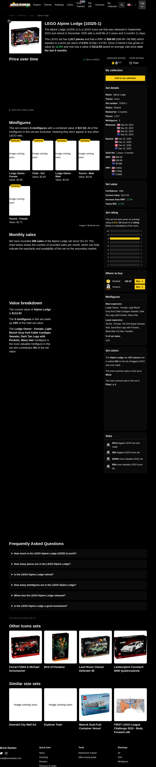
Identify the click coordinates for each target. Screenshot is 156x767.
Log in (142, 5)
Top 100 (90, 5)
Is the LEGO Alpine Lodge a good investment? (40, 545)
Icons (31, 15)
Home (11, 15)
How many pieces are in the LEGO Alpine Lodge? (42, 503)
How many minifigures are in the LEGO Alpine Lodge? (45, 524)
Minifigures (123, 700)
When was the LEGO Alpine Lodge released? (39, 534)
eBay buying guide (87, 696)
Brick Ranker (8, 686)
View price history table (22, 110)
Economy (99, 5)
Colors (70, 5)
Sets (120, 696)
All (119, 692)
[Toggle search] (122, 5)
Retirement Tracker (88, 692)
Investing (43, 696)
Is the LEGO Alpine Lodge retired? (33, 513)
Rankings (59, 5)
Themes (48, 5)
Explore (37, 5)
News (42, 692)
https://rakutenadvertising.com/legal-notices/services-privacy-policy (26, 738)
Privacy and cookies (48, 713)
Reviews (43, 700)
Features (43, 709)
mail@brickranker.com (10, 697)
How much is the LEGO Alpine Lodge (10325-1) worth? (45, 492)
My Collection (112, 5)
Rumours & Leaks (47, 705)
